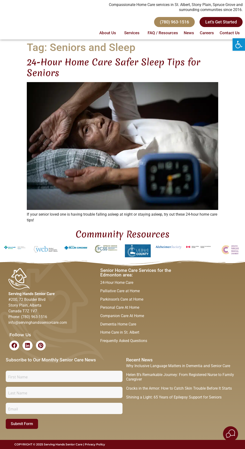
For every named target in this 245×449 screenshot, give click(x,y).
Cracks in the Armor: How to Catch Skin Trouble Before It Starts (179, 388)
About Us (108, 33)
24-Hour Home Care (116, 283)
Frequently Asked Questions (123, 343)
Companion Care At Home (122, 317)
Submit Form (22, 423)
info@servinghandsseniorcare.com (37, 322)
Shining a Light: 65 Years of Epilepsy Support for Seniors (174, 397)
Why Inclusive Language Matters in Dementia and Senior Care (178, 366)
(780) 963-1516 (34, 316)
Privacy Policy (95, 444)
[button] (239, 44)
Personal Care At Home (119, 308)
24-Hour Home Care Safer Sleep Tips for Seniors (113, 67)
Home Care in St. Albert (119, 334)
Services (133, 33)
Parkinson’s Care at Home (121, 300)
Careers (207, 33)
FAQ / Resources (163, 33)
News (189, 33)
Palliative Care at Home (120, 291)
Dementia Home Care (118, 326)
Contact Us (230, 33)
